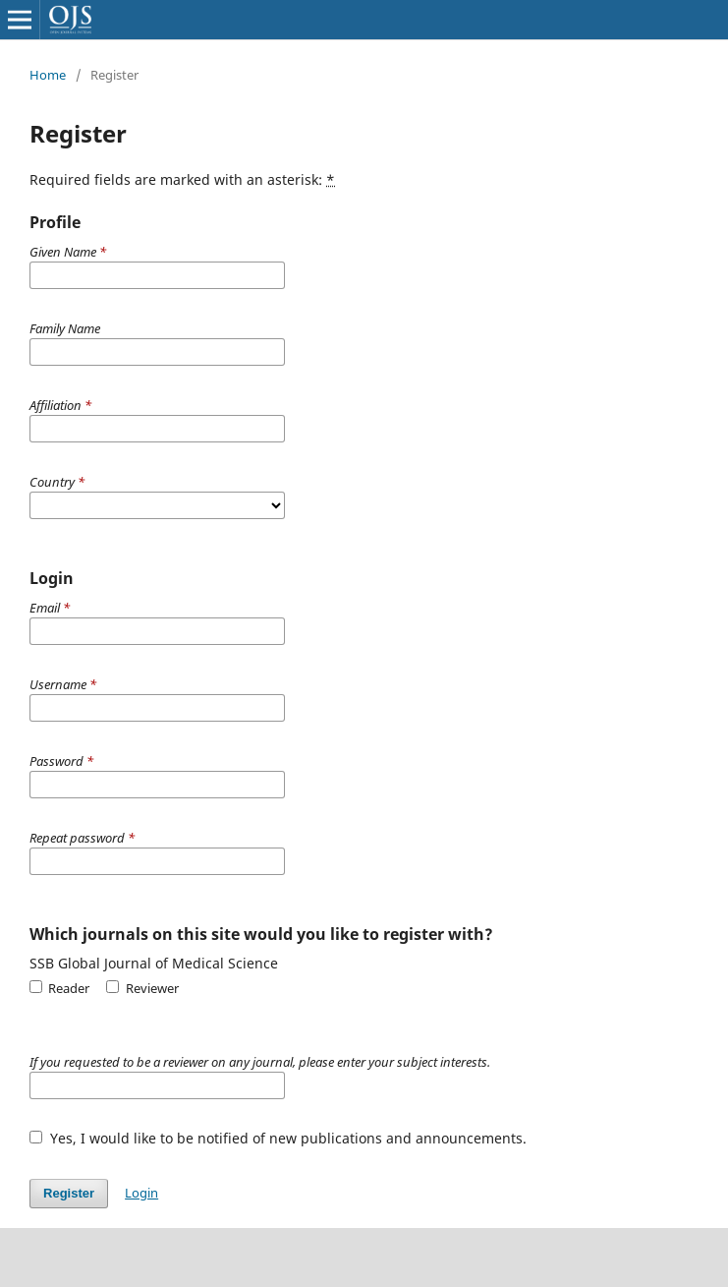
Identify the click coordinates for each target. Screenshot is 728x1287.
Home (47, 75)
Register (68, 1193)
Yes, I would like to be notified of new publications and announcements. (278, 1138)
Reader (59, 988)
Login (141, 1192)
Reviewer (142, 988)
